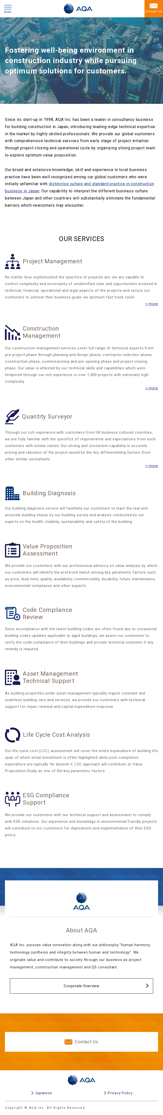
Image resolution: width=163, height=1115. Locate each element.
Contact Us (81, 1042)
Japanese (43, 1093)
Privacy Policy (120, 1093)
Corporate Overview (81, 986)
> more (151, 304)
